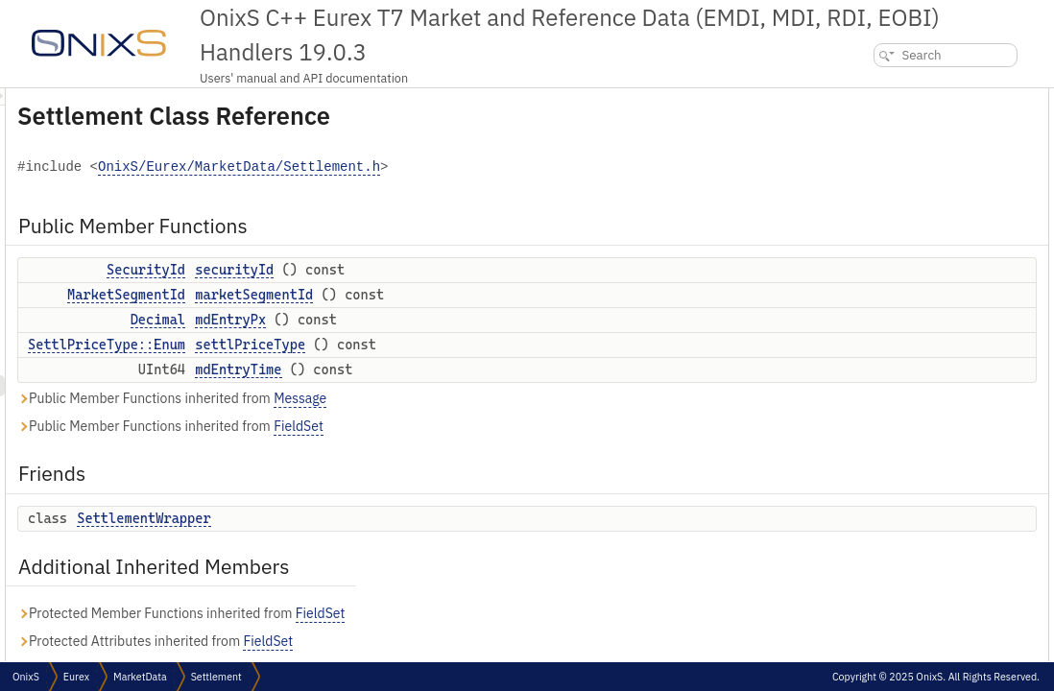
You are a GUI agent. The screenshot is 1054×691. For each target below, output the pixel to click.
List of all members (889, 478)
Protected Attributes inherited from (395, 641)
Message (540, 398)
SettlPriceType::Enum (346, 344)
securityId (474, 269)
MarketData (140, 676)
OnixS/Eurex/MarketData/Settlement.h (479, 167)
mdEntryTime (478, 369)
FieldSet (538, 426)
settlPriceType (490, 344)
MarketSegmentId (366, 294)
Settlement (216, 676)
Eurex (76, 676)
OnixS (25, 676)
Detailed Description (892, 288)
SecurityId (386, 269)
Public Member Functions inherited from (411, 399)
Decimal (398, 319)
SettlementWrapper (383, 518)
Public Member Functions (908, 98)
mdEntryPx (470, 319)
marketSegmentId (494, 294)
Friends (860, 225)
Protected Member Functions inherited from (421, 614)
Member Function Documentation (926, 309)
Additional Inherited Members (921, 267)
